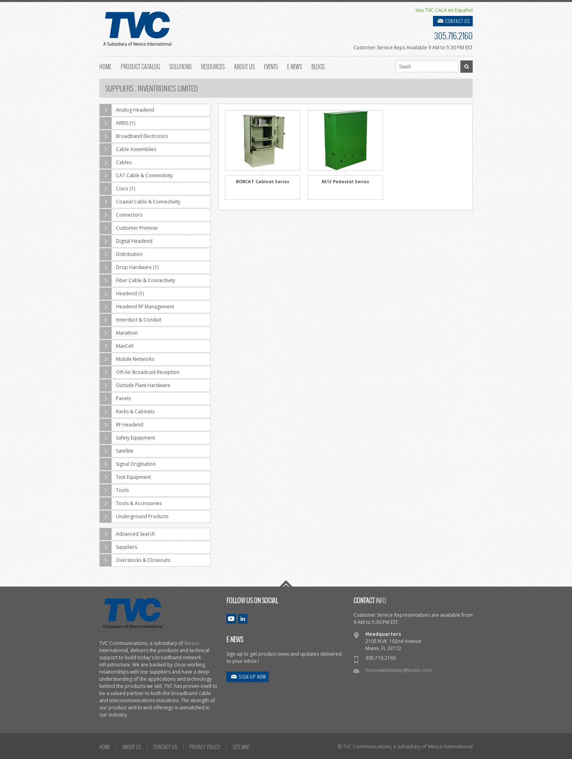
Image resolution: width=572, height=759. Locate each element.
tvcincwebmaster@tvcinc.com (398, 670)
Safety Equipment (127, 438)
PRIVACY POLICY (204, 746)
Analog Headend (127, 110)
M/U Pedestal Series (345, 181)
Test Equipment (125, 477)
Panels (115, 399)
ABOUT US (131, 746)
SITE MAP (241, 746)
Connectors (121, 215)
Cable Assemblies (128, 149)
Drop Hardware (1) (129, 267)
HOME (104, 746)
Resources (212, 66)
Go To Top (286, 583)
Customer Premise (129, 228)
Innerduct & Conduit (130, 320)
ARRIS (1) (117, 123)
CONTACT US (457, 20)
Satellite (116, 451)
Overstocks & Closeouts (135, 560)
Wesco (191, 643)
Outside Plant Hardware (135, 385)
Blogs (318, 66)
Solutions (180, 66)
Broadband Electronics (134, 136)
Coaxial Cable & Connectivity (140, 202)
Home (105, 66)
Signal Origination (128, 464)
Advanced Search (127, 534)
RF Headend (121, 425)
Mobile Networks (127, 359)
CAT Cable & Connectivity (136, 176)
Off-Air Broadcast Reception (140, 372)
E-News (294, 66)
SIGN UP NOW (252, 676)
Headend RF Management (137, 307)
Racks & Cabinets (127, 412)
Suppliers (118, 547)
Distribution (121, 254)
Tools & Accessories (131, 503)
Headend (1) (122, 294)
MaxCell (116, 346)
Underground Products (134, 517)
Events (271, 66)
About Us (244, 66)
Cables (115, 162)
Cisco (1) (117, 189)
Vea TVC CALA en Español (444, 10)
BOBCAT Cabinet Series (262, 181)
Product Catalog (140, 66)
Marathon (119, 333)
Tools (114, 490)
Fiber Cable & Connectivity (137, 281)
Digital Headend (126, 241)
